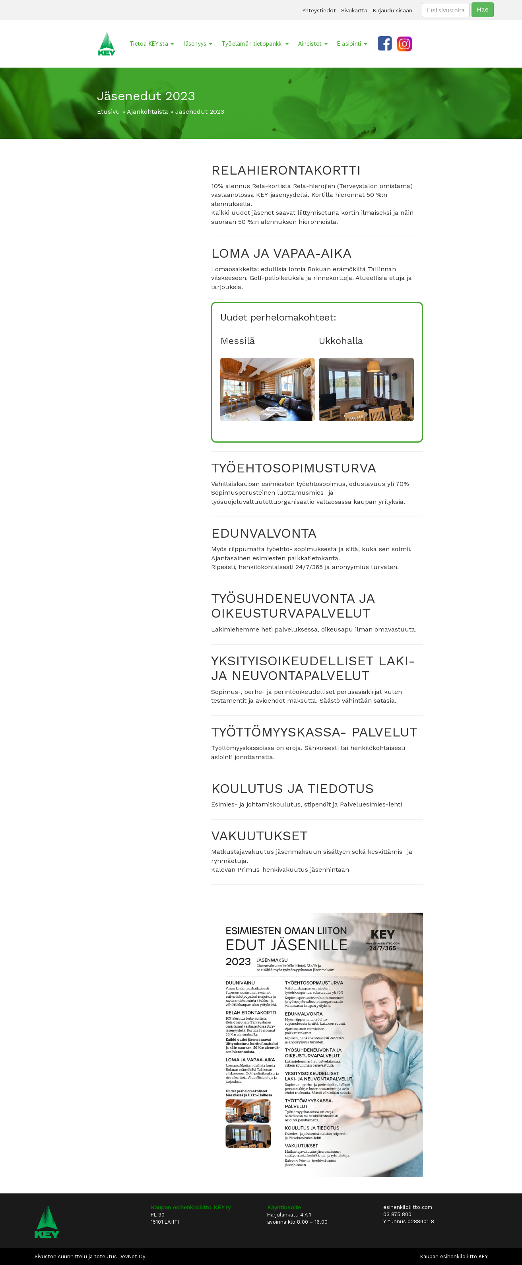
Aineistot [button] (313, 43)
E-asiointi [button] (352, 43)
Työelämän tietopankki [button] (255, 43)
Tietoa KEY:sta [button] (152, 43)
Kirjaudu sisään (392, 10)
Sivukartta (354, 10)
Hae (483, 9)
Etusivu (108, 111)
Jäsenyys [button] (197, 43)
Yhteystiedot (319, 10)
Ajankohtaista (147, 111)
